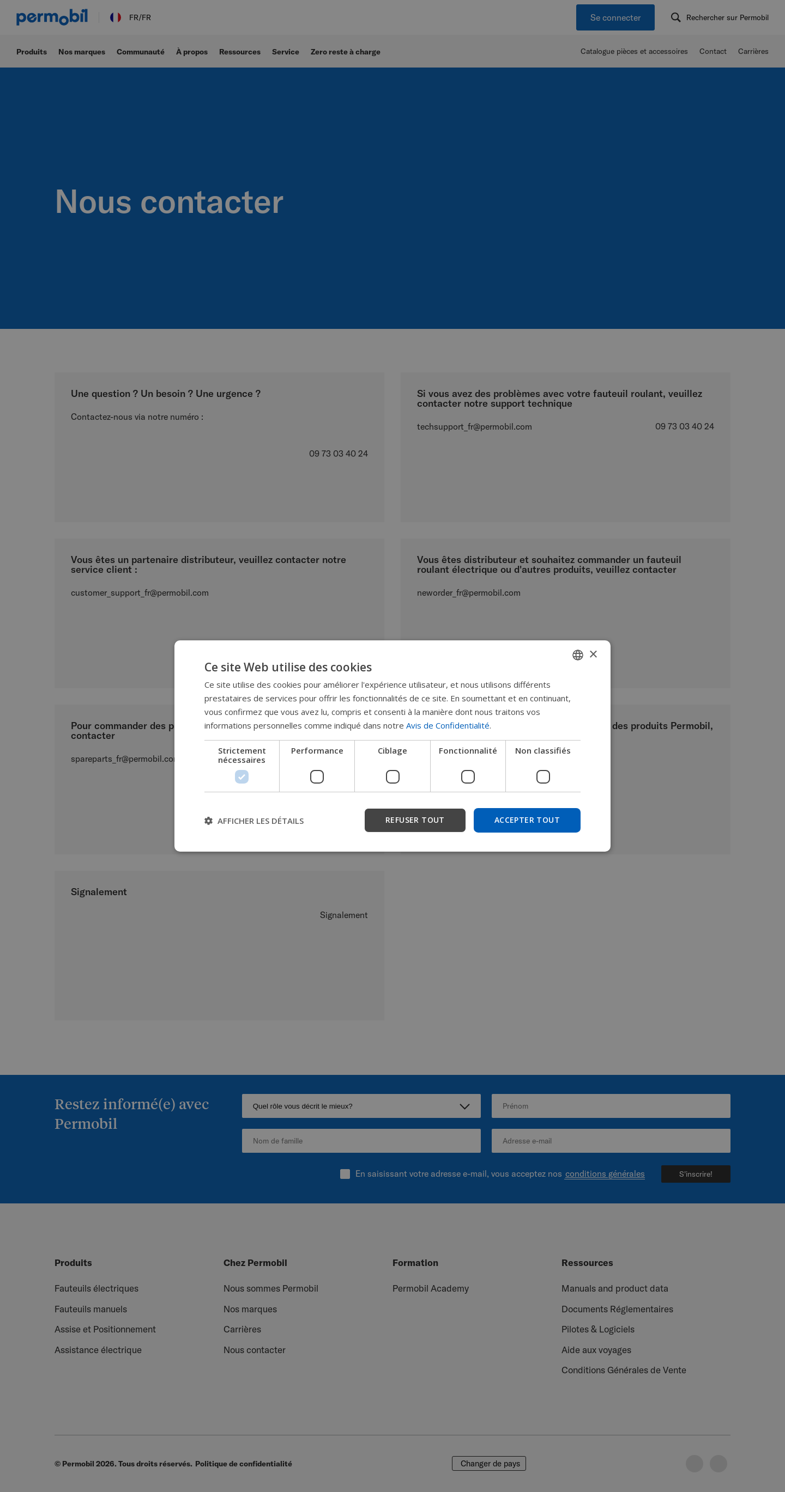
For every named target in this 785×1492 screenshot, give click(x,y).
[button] (254, 821)
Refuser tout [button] (415, 820)
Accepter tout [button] (527, 820)
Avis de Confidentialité (448, 725)
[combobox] (577, 655)
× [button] (593, 654)
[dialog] (392, 746)
